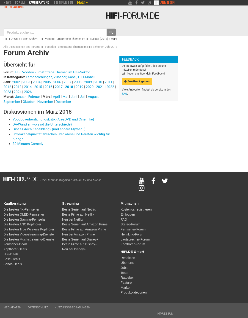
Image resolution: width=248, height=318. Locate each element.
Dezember (63, 102)
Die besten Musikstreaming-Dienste (28, 239)
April (57, 97)
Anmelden (167, 2)
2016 (48, 87)
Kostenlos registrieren (136, 209)
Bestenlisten (63, 2)
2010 (98, 82)
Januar (21, 97)
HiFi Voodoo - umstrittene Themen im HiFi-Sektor (52, 72)
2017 (59, 87)
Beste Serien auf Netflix (79, 209)
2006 (57, 82)
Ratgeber (127, 277)
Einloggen (128, 214)
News (7, 2)
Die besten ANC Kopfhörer (22, 224)
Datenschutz (38, 307)
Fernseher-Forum (133, 229)
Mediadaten (12, 307)
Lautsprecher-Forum (135, 239)
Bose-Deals (11, 259)
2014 (28, 87)
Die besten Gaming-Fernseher (25, 219)
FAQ (124, 93)
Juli (83, 97)
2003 (26, 82)
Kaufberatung (39, 2)
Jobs (124, 268)
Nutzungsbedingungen (72, 307)
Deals (82, 2)
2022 (110, 87)
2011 (109, 82)
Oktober (29, 102)
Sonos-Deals (12, 264)
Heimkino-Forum (132, 234)
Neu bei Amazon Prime (78, 234)
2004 (37, 82)
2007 (67, 82)
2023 (7, 92)
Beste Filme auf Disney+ (79, 244)
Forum (20, 2)
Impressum (165, 313)
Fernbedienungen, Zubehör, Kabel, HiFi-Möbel (60, 77)
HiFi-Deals (10, 254)
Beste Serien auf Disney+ (80, 239)
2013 (18, 87)
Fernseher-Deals (15, 244)
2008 (78, 82)
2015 (38, 87)
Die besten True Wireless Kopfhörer (28, 229)
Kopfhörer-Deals (15, 249)
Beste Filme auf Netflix (78, 214)
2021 (100, 87)
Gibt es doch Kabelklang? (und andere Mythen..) (49, 129)
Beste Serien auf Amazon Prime (84, 224)
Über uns (127, 263)
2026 (28, 92)
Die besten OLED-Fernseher (23, 214)
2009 (88, 82)
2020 (90, 87)
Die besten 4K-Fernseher (21, 209)
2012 (7, 87)
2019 (79, 87)
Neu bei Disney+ (74, 249)
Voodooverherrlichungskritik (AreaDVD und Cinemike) (53, 119)
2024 (18, 92)
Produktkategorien (134, 292)
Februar (34, 97)
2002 (16, 82)
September (12, 102)
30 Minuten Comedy (28, 144)
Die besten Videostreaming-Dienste (28, 234)
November (45, 102)
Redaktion (128, 258)
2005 (47, 82)
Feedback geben (136, 81)
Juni (74, 97)
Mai (66, 97)
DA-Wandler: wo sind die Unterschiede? (42, 124)
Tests (124, 273)
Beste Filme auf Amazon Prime (84, 229)
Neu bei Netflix (72, 219)
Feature (126, 282)
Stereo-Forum (130, 224)
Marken (126, 287)
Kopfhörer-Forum (133, 244)
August (93, 97)
